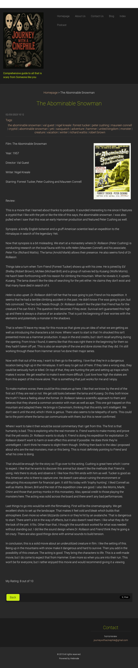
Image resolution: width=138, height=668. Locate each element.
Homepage (51, 92)
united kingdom (108, 128)
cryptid (13, 128)
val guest (48, 125)
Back (13, 597)
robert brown (97, 132)
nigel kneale (63, 125)
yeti (52, 128)
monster (125, 128)
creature (39, 132)
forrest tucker (81, 125)
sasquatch (62, 128)
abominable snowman (33, 128)
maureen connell (121, 125)
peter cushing (100, 125)
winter (64, 132)
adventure (77, 128)
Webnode (74, 658)
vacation (52, 132)
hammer (91, 128)
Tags (9, 120)
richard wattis (78, 132)
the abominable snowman (24, 125)
